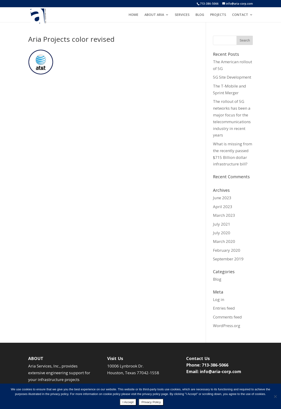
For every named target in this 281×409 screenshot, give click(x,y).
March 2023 (224, 215)
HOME (133, 15)
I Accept (128, 402)
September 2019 (228, 259)
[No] (275, 396)
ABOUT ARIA (154, 15)
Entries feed (224, 308)
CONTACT (240, 15)
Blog (217, 279)
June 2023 (222, 197)
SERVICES (182, 15)
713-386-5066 (209, 4)
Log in (218, 299)
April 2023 (222, 206)
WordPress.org (226, 325)
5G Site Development (232, 77)
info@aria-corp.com (220, 371)
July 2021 (221, 224)
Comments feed (227, 317)
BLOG (199, 15)
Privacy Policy (151, 402)
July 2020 (221, 232)
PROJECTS (218, 15)
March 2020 (224, 241)
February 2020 (226, 250)
